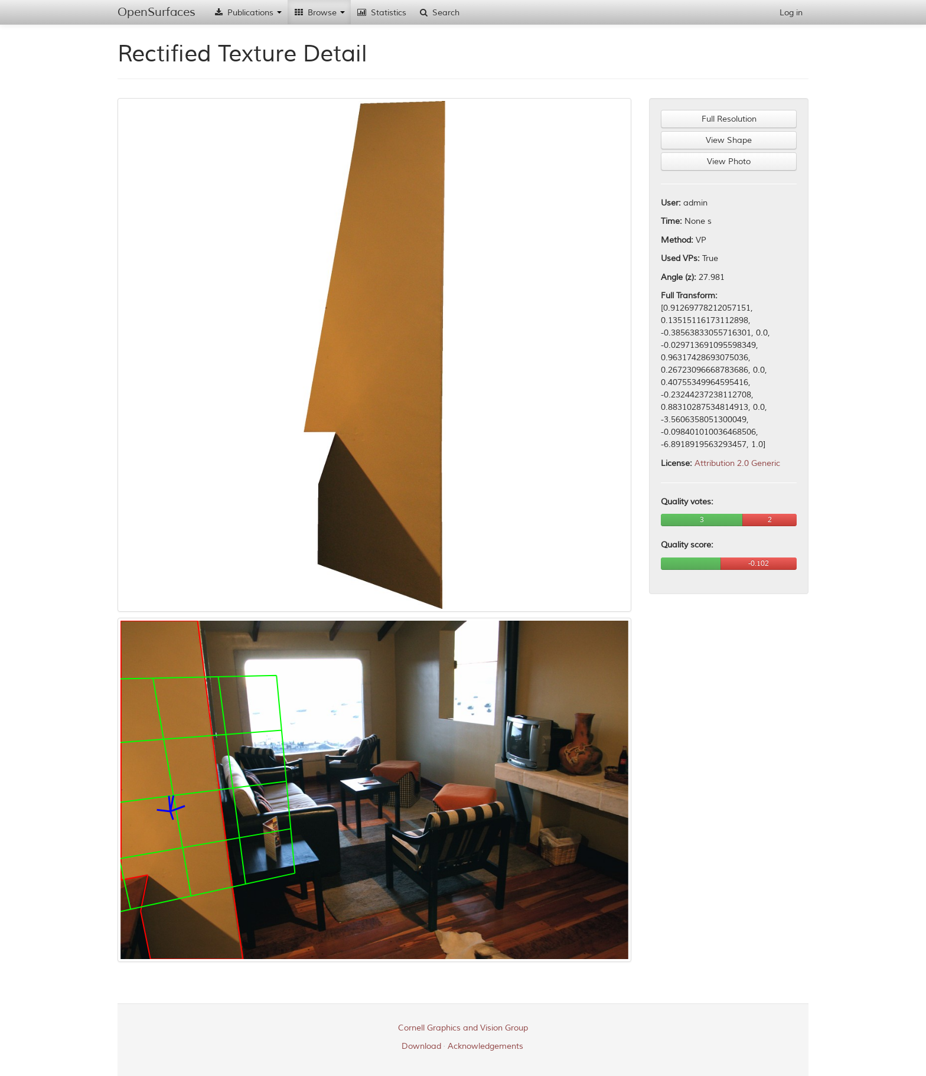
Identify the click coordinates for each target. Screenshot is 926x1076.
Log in (791, 13)
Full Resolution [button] (729, 119)
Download (421, 1046)
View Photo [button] (729, 161)
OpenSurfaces (156, 12)
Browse (319, 13)
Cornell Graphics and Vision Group (463, 1028)
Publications (247, 13)
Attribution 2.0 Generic (737, 463)
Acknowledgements (485, 1046)
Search (438, 13)
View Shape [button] (729, 140)
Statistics (381, 13)
